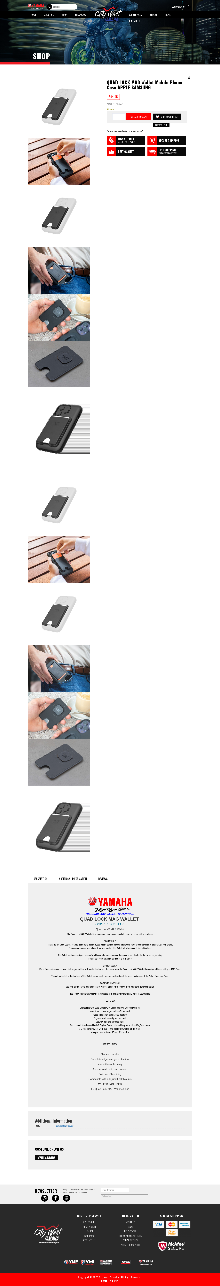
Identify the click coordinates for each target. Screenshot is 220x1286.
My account (89, 1222)
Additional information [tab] (73, 879)
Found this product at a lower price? (125, 131)
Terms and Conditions (130, 1235)
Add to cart (140, 116)
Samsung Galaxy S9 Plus (64, 1125)
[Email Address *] (115, 1190)
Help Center (130, 1231)
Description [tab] (40, 879)
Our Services (135, 14)
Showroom (80, 14)
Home (33, 14)
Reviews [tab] (103, 879)
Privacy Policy (130, 1240)
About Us (49, 14)
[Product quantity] (118, 116)
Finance (89, 1231)
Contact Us (134, 21)
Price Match (89, 1226)
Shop (64, 14)
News (168, 14)
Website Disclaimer (130, 1244)
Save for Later (161, 125)
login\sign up (181, 6)
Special (153, 14)
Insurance (89, 1235)
